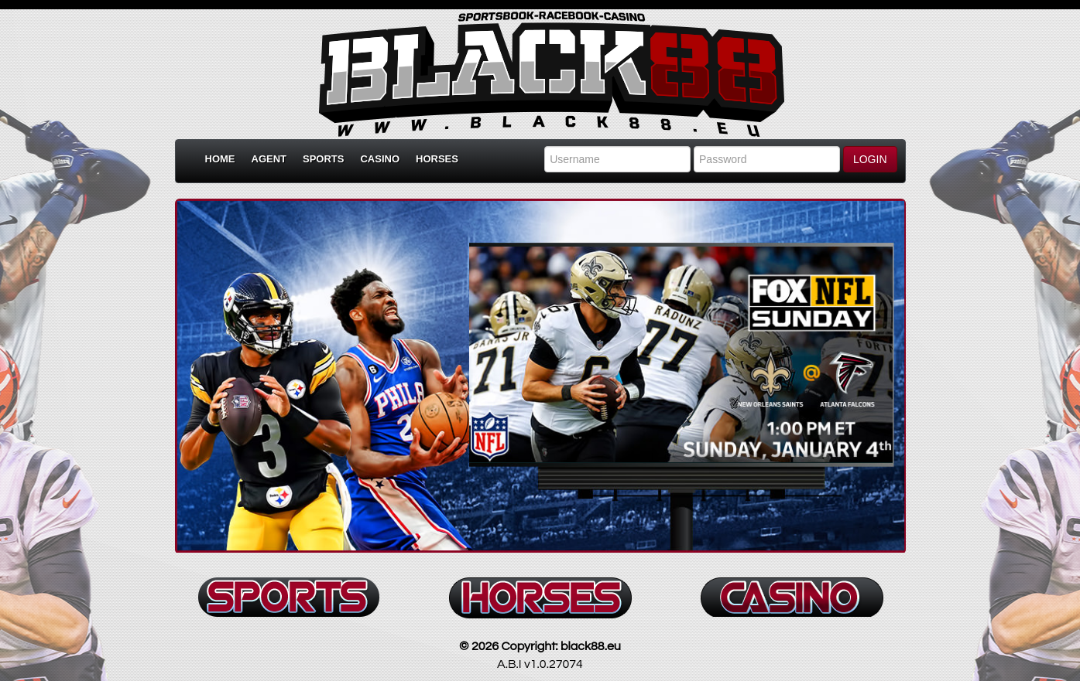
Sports (323, 159)
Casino (379, 159)
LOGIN (870, 159)
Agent (269, 159)
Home (220, 159)
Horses (437, 159)
